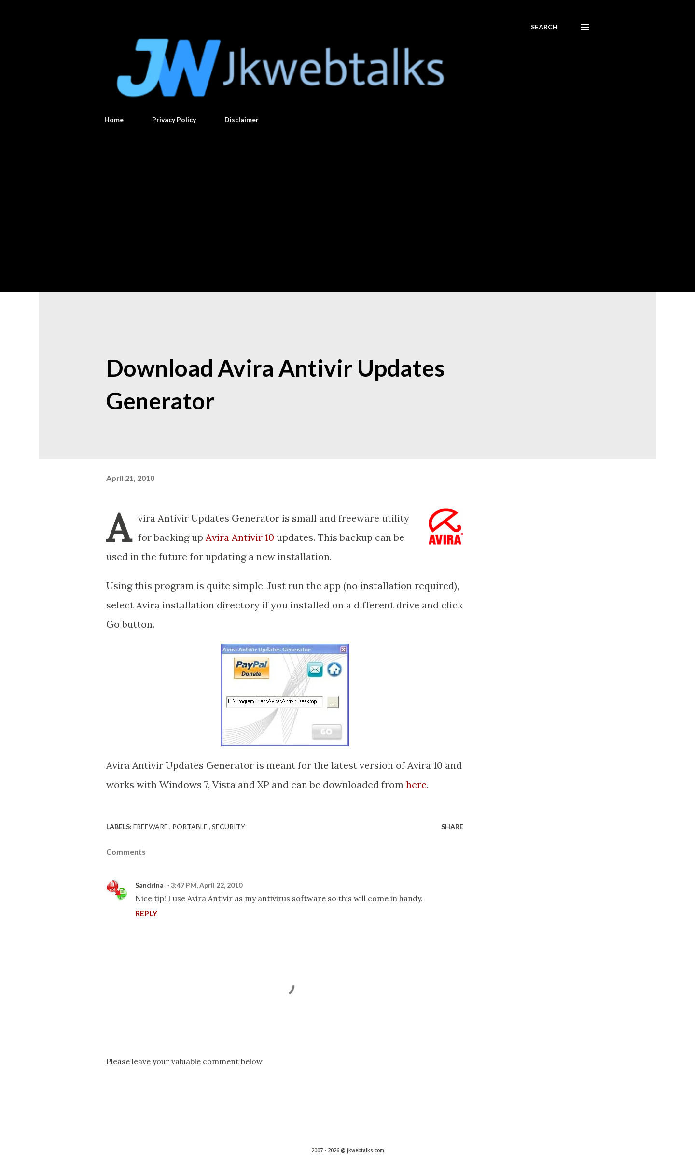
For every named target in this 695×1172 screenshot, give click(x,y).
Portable (190, 826)
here (416, 784)
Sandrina (149, 885)
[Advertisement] (347, 203)
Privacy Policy (174, 119)
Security (228, 826)
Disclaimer (241, 119)
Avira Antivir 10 (240, 537)
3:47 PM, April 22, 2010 (206, 885)
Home (114, 119)
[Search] (544, 27)
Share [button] (452, 826)
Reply (146, 913)
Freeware (151, 826)
